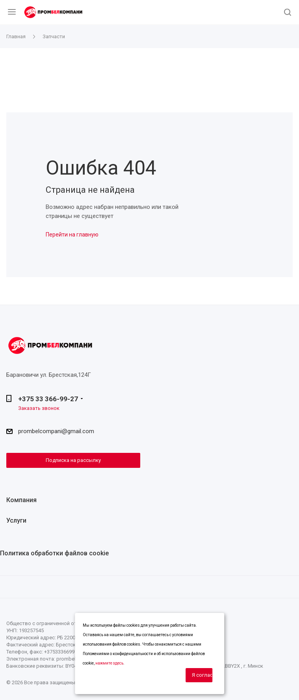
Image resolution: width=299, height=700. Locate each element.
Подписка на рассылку (73, 460)
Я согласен (202, 675)
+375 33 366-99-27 (48, 399)
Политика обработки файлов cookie (54, 553)
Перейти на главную (72, 234)
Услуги (16, 520)
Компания (21, 500)
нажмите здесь (109, 663)
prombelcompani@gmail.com (56, 431)
